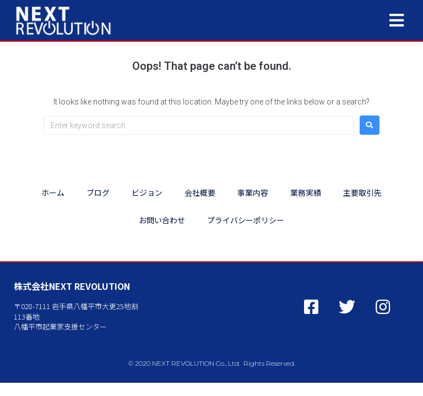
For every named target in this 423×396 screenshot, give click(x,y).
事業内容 (252, 192)
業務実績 (305, 192)
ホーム (52, 192)
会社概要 (200, 192)
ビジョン (147, 192)
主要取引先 (362, 192)
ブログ (98, 192)
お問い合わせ (162, 220)
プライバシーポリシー (245, 220)
